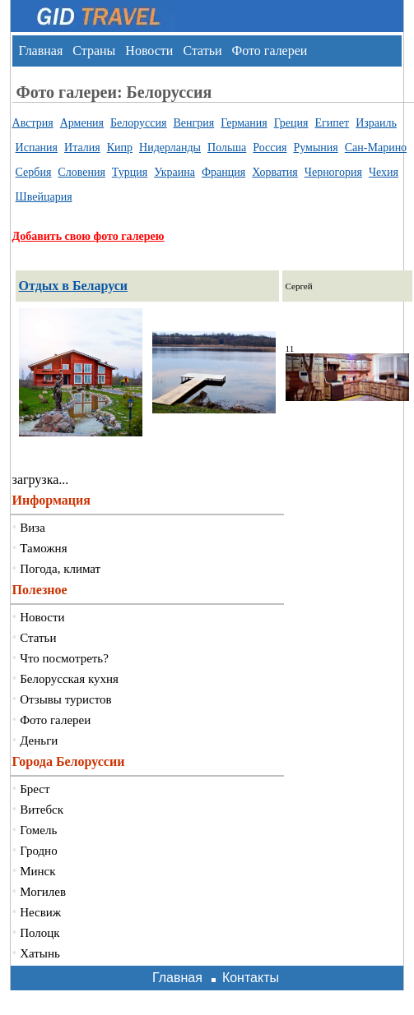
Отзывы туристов (65, 699)
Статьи (202, 51)
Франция (223, 172)
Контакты (250, 978)
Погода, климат (60, 568)
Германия (244, 123)
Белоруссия (138, 123)
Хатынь (40, 953)
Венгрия (193, 123)
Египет (332, 123)
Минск (37, 871)
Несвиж (40, 912)
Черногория (333, 172)
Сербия (34, 172)
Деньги (39, 740)
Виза (32, 527)
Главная (41, 51)
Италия (82, 147)
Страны (93, 51)
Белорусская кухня (69, 678)
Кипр (120, 147)
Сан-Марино (376, 147)
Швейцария (44, 197)
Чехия (383, 172)
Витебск (41, 809)
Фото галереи (270, 51)
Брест (34, 789)
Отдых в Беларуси (73, 286)
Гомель (38, 830)
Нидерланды (170, 147)
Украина (174, 172)
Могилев (43, 891)
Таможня (43, 548)
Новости (149, 51)
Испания (37, 147)
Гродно (38, 850)
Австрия (32, 123)
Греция (291, 123)
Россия (269, 147)
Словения (81, 172)
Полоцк (39, 932)
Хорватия (275, 172)
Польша (226, 147)
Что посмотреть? (64, 658)
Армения (82, 123)
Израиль (376, 123)
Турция (129, 172)
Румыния (315, 147)
